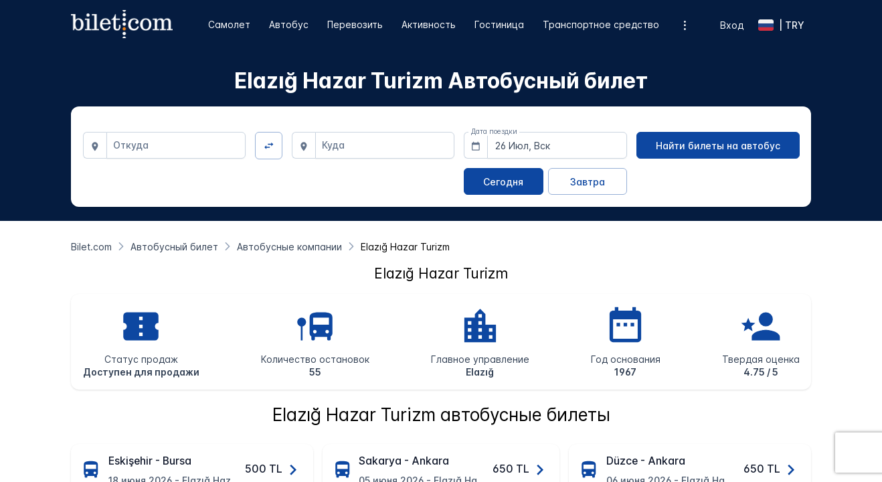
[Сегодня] (503, 181)
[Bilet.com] (91, 247)
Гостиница (499, 24)
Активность (429, 24)
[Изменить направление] (268, 145)
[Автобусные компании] (289, 247)
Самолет (229, 24)
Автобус (288, 24)
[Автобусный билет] (174, 247)
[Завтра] (587, 181)
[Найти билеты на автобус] (718, 145)
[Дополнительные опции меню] (685, 25)
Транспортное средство (601, 24)
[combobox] (176, 145)
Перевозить (355, 24)
